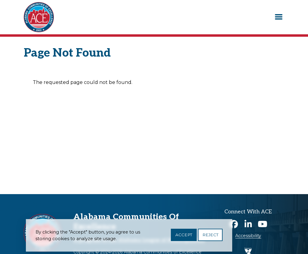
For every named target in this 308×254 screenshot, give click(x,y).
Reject (210, 236)
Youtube (262, 224)
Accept (183, 236)
